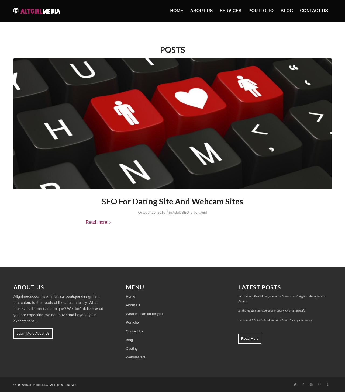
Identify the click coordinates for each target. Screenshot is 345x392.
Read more (99, 222)
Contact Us (134, 331)
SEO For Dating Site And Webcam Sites (172, 201)
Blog (129, 340)
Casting (132, 348)
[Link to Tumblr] (327, 384)
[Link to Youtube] (311, 384)
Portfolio (132, 322)
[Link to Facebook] (303, 384)
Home (130, 296)
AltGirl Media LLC (35, 384)
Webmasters (136, 357)
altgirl (202, 212)
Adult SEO (180, 212)
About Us (133, 305)
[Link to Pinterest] (319, 384)
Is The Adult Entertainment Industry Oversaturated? (271, 311)
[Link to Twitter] (295, 384)
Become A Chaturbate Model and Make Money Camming (275, 320)
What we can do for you (144, 314)
